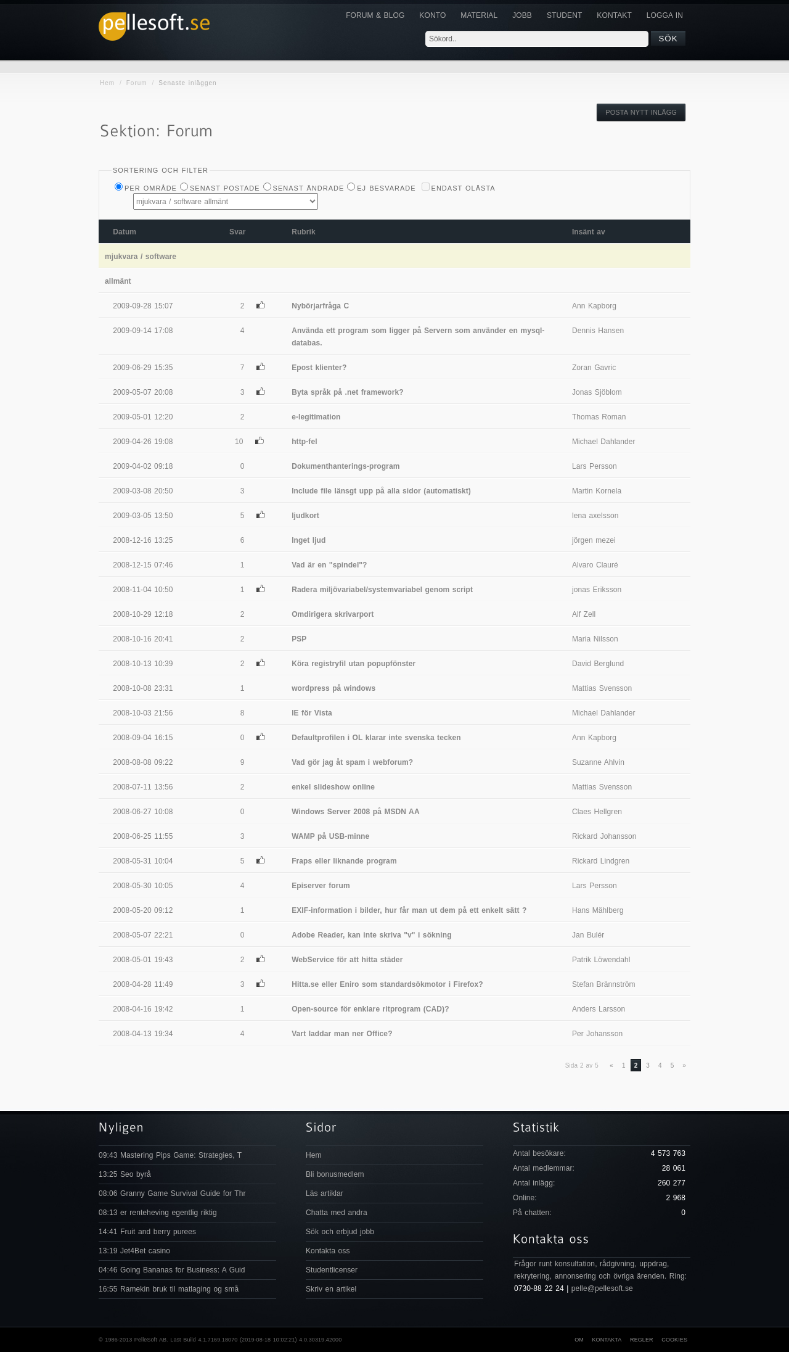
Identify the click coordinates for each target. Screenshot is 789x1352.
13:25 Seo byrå (125, 1174)
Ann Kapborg (594, 306)
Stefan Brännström (604, 984)
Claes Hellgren (597, 811)
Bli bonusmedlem (335, 1174)
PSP (299, 639)
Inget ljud (308, 540)
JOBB (522, 15)
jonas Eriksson (596, 589)
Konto (432, 15)
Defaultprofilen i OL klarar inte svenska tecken (376, 737)
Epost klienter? (319, 367)
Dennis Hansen (598, 330)
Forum (136, 83)
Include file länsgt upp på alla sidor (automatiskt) (381, 491)
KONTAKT (614, 15)
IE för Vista (312, 713)
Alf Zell (583, 614)
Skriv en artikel (331, 1289)
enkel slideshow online (333, 787)
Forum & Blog (375, 15)
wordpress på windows (333, 688)
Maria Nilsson (595, 639)
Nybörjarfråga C (320, 306)
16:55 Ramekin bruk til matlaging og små (169, 1289)
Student (564, 15)
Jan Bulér (588, 935)
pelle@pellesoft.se (602, 1288)
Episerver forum (321, 885)
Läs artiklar (324, 1193)
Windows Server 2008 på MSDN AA (356, 811)
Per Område (151, 188)
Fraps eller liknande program (344, 861)
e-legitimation (316, 417)
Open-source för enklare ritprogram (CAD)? (370, 1009)
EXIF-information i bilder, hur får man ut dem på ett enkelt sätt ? (409, 910)
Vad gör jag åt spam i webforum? (352, 762)
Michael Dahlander (604, 441)
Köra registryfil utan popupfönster (353, 663)
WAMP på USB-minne (330, 836)
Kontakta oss (328, 1251)
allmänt (118, 281)
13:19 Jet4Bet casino (134, 1251)
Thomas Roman (599, 417)
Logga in (665, 15)
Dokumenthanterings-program (345, 466)
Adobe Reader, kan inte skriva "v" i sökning (371, 935)
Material (478, 15)
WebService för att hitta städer (347, 959)
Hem (107, 83)
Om (579, 1340)
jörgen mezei (594, 540)
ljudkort (305, 515)
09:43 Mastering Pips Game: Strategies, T (170, 1155)
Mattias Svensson (602, 688)
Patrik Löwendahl (601, 959)
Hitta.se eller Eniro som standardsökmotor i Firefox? (387, 984)
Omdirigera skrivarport (333, 614)
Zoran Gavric (594, 367)
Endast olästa (463, 188)
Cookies (674, 1340)
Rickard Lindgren (600, 861)
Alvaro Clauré (595, 565)
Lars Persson (594, 466)
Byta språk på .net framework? (348, 392)
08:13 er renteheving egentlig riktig (158, 1212)
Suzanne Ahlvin (598, 762)
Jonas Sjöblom (597, 392)
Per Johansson (597, 1033)
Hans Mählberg (598, 910)
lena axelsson (595, 515)
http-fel (304, 441)
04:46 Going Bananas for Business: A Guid (172, 1270)
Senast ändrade (309, 188)
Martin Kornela (596, 491)
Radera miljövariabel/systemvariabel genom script (382, 589)
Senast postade (225, 188)
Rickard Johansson (604, 836)
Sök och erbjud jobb (340, 1231)
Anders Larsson (598, 1009)
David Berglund (598, 663)
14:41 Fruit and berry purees (147, 1231)
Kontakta (606, 1340)
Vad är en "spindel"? (329, 565)
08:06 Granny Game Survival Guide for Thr (172, 1193)
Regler (641, 1340)
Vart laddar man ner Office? (342, 1033)
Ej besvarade (386, 188)
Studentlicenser (332, 1270)
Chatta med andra (336, 1212)
